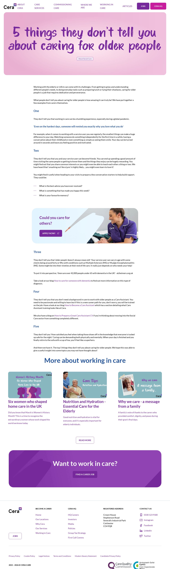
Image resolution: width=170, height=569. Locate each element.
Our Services (41, 528)
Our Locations (42, 519)
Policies (71, 528)
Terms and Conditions (62, 556)
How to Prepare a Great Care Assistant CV (73, 315)
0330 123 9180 (149, 515)
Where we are (86, 6)
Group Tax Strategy (77, 533)
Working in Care (43, 533)
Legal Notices (44, 556)
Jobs (143, 6)
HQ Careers (73, 515)
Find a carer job (85, 474)
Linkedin (146, 530)
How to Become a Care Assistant (79, 305)
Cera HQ (158, 6)
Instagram (146, 520)
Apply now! (50, 233)
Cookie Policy (29, 556)
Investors (72, 519)
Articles (127, 6)
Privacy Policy (14, 556)
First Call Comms (76, 537)
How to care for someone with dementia (72, 280)
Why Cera (40, 524)
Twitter (145, 536)
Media (71, 524)
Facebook (146, 525)
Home (38, 515)
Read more (85, 440)
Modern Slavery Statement (86, 556)
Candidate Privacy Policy (110, 556)
